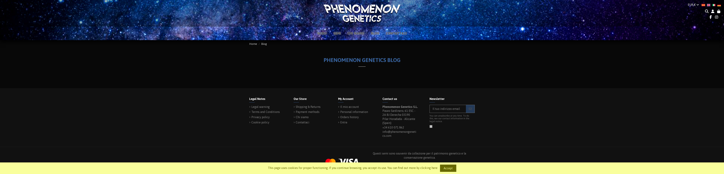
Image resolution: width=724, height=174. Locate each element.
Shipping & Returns (308, 106)
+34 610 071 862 (393, 127)
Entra (343, 122)
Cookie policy (260, 122)
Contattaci (302, 122)
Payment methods (307, 111)
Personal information (354, 111)
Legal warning (260, 106)
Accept (448, 168)
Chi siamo (302, 117)
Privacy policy (260, 117)
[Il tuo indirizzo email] (448, 109)
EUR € (693, 4)
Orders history (349, 117)
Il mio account (349, 106)
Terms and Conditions (265, 111)
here (434, 167)
